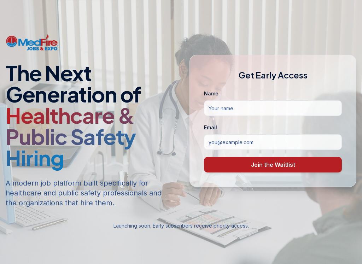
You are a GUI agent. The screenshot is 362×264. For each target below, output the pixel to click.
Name (211, 93)
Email (210, 127)
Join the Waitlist (273, 164)
